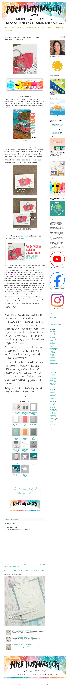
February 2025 (52, 340)
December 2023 (53, 360)
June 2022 (52, 386)
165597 (24, 414)
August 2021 (52, 401)
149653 (24, 464)
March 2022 (52, 390)
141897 (24, 451)
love (51, 322)
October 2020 (52, 416)
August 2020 (52, 419)
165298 (24, 439)
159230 (33, 414)
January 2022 (52, 394)
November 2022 (53, 378)
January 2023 (52, 375)
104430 (24, 476)
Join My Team (59, 27)
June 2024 (52, 352)
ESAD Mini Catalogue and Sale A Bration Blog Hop (22, 644)
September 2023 (53, 363)
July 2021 (51, 403)
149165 (16, 451)
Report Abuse (53, 317)
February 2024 (52, 357)
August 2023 (52, 365)
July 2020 (51, 421)
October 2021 (52, 398)
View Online (54, 125)
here (22, 238)
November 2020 (53, 415)
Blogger (49, 684)
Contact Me (8, 30)
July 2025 (51, 333)
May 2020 (52, 424)
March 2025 (52, 339)
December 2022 (53, 377)
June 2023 (52, 368)
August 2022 (52, 383)
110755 (33, 464)
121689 (33, 439)
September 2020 (53, 418)
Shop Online (59, 125)
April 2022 (52, 389)
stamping (52, 325)
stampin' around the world (56, 324)
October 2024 (52, 346)
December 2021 (53, 395)
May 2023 (52, 369)
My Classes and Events (45, 27)
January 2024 (52, 358)
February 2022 (52, 392)
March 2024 (52, 355)
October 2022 (52, 380)
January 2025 (52, 342)
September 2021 (53, 400)
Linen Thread (33, 449)
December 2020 (53, 413)
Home (6, 27)
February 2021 (52, 410)
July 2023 (51, 366)
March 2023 (52, 372)
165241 (16, 414)
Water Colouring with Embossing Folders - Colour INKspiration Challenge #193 (24, 570)
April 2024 (52, 354)
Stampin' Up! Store (16, 27)
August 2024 (52, 349)
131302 (16, 439)
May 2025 (52, 336)
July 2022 (51, 384)
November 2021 (53, 397)
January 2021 (52, 412)
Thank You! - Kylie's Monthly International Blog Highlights (23, 637)
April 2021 (52, 407)
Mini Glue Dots (16, 474)
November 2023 (53, 361)
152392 (16, 463)
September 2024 (53, 348)
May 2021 (52, 406)
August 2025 (52, 331)
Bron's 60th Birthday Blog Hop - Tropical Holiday (21, 630)
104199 (33, 450)
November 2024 (53, 345)
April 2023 (52, 371)
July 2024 (51, 351)
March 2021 (52, 409)
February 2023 (52, 374)
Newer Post (7, 564)
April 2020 (52, 426)
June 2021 (52, 404)
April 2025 (52, 337)
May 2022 (52, 387)
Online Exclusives (30, 27)
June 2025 (52, 334)
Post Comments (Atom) (14, 566)
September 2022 (53, 381)
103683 (16, 475)
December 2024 (53, 343)
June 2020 (52, 422)
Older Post (42, 564)
